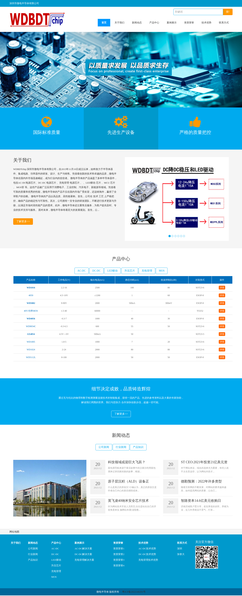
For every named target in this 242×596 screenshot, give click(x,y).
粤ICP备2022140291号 (134, 592)
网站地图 (14, 532)
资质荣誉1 (118, 549)
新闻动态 (137, 22)
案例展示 (172, 22)
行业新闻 (121, 447)
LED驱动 (112, 270)
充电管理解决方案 (84, 560)
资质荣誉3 (118, 560)
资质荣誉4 (118, 566)
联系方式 (224, 22)
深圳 (179, 549)
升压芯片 (129, 270)
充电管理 (147, 270)
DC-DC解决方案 (83, 554)
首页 (104, 22)
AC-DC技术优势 (147, 549)
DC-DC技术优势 (147, 554)
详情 (222, 287)
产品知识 (138, 447)
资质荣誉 (189, 22)
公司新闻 (104, 447)
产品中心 (154, 22)
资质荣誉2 (118, 554)
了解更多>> (23, 222)
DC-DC (96, 270)
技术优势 (206, 22)
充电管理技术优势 (148, 560)
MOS (161, 270)
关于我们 (119, 22)
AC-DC (82, 270)
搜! (228, 11)
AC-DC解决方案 (83, 549)
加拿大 (181, 554)
